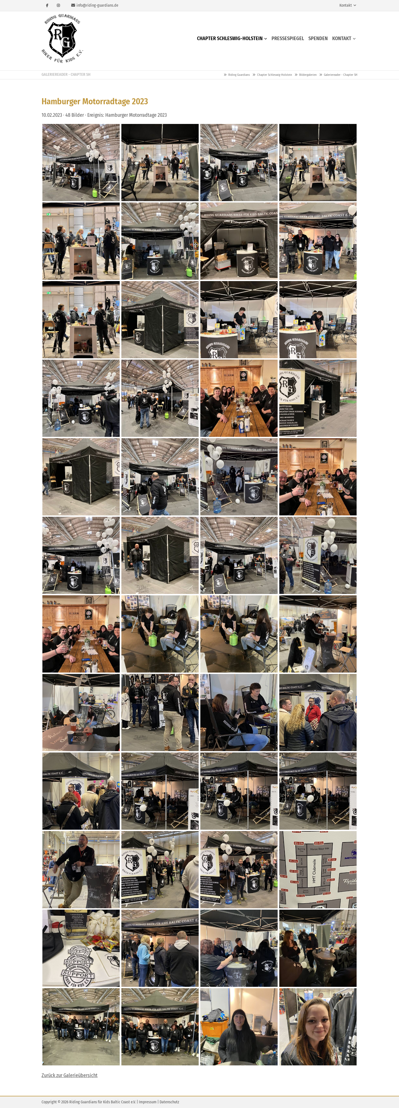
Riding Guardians (62, 38)
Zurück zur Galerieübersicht (70, 1075)
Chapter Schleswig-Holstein (274, 75)
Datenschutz (169, 1102)
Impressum (148, 1102)
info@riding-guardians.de (97, 5)
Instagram (58, 5)
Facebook (47, 5)
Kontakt (345, 5)
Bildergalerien (308, 75)
